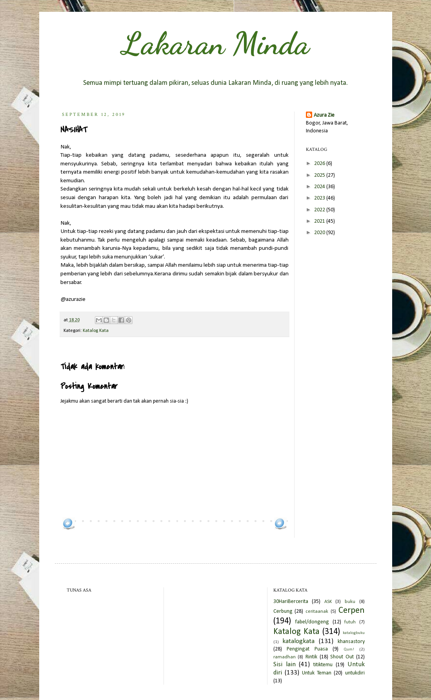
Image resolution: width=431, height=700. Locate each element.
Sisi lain (284, 664)
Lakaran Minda (215, 43)
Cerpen (351, 610)
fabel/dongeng (312, 622)
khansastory (351, 642)
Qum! (349, 649)
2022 (320, 210)
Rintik (311, 657)
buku (350, 601)
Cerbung (283, 611)
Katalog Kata (96, 330)
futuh (350, 622)
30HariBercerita (290, 602)
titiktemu (323, 665)
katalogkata (298, 641)
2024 (320, 187)
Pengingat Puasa (307, 649)
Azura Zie (324, 115)
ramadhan (284, 657)
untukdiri (355, 673)
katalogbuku (354, 633)
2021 (320, 221)
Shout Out (342, 657)
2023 (320, 198)
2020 (320, 233)
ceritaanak (317, 611)
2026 (320, 164)
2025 (320, 175)
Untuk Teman (316, 673)
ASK (328, 601)
